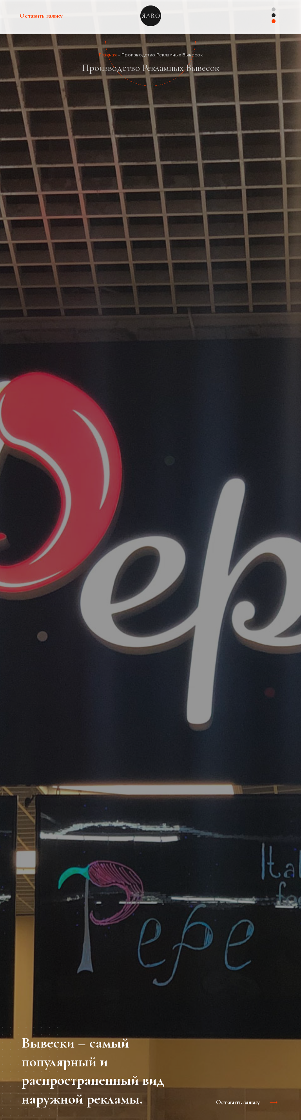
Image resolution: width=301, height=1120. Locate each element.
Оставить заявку (41, 16)
